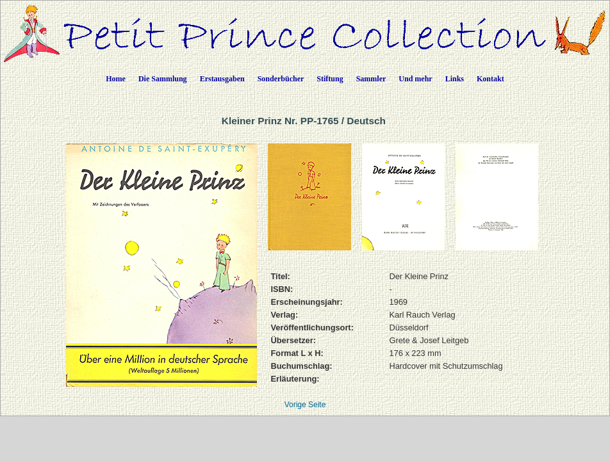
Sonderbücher (281, 78)
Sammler (371, 78)
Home (116, 78)
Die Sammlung (162, 78)
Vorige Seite (305, 404)
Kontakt (490, 78)
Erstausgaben (222, 78)
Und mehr (415, 78)
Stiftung (330, 78)
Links (454, 78)
